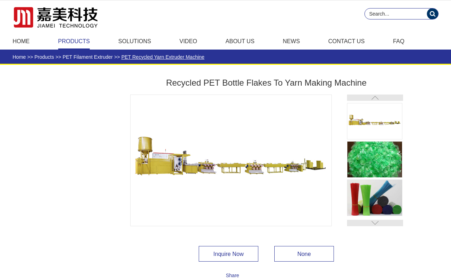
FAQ (399, 41)
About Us (240, 41)
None (304, 254)
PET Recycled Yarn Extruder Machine (162, 57)
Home (21, 41)
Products (74, 41)
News (291, 41)
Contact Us (346, 41)
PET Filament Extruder (87, 57)
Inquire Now (228, 254)
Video (188, 41)
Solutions (134, 41)
